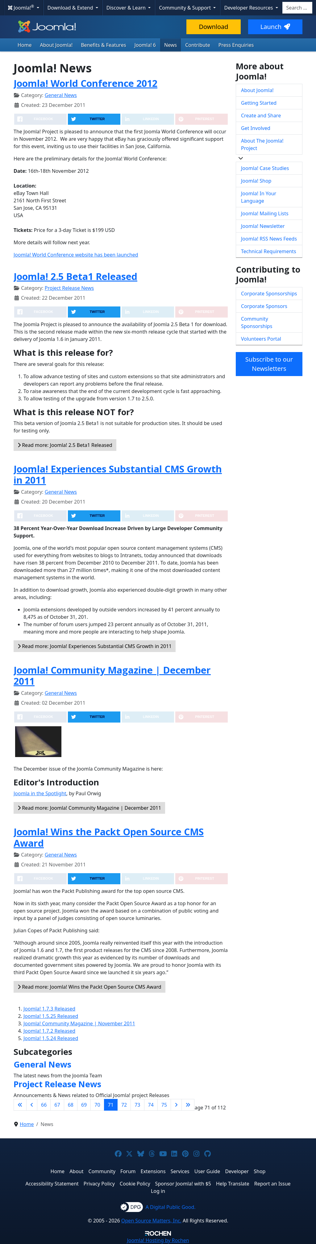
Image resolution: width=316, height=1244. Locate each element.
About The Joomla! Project (262, 144)
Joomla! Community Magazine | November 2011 (79, 1023)
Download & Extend (71, 7)
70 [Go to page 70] (97, 1104)
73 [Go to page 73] (137, 1104)
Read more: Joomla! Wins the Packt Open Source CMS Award (89, 986)
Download (213, 26)
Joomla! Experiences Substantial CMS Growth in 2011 (118, 474)
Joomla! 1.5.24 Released (50, 1038)
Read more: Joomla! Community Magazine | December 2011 (89, 807)
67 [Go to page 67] (57, 1104)
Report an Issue (272, 1183)
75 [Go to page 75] (164, 1104)
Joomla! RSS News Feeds (269, 238)
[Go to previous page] (31, 1105)
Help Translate (232, 1183)
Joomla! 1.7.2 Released (49, 1030)
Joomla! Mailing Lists (265, 213)
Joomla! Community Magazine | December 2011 (112, 675)
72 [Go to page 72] (124, 1104)
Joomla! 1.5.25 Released (50, 1016)
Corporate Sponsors (264, 306)
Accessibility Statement (51, 1183)
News (170, 45)
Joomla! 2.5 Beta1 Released (75, 276)
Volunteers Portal (261, 338)
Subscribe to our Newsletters (269, 364)
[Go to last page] (187, 1105)
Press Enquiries (236, 45)
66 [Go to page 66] (44, 1104)
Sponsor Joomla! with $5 (183, 1183)
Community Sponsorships (256, 322)
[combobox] (297, 8)
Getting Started (258, 102)
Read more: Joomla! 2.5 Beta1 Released (65, 445)
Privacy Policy (99, 1183)
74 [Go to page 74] (151, 1104)
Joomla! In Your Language (258, 197)
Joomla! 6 (145, 45)
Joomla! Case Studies (265, 168)
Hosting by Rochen (158, 1240)
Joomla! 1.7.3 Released (49, 1008)
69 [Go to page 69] (84, 1104)
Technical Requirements (268, 251)
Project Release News (69, 288)
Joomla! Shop (256, 180)
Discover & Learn (126, 7)
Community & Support (185, 7)
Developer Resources (249, 7)
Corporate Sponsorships (269, 293)
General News (61, 95)
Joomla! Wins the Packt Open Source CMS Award (109, 837)
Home (25, 45)
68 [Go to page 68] (70, 1104)
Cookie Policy (135, 1183)
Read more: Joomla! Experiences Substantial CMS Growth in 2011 (95, 646)
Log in (158, 1191)
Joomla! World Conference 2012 (85, 83)
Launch (275, 26)
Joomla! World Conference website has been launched (76, 254)
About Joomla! (56, 45)
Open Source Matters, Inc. (151, 1220)
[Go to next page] (176, 1105)
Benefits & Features (103, 45)
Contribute (197, 45)
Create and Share (261, 115)
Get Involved (255, 128)
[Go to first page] (20, 1105)
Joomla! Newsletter (263, 226)
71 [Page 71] (111, 1104)
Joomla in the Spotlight (40, 793)
